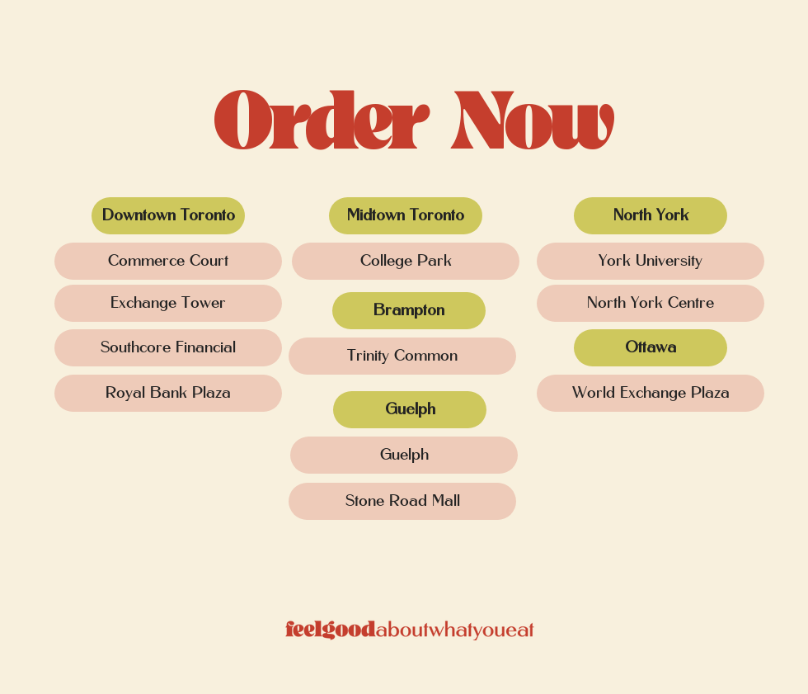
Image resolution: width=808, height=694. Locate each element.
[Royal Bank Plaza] (168, 393)
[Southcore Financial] (168, 347)
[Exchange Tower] (168, 303)
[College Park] (405, 261)
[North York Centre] (650, 303)
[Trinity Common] (402, 356)
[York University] (650, 261)
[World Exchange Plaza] (650, 393)
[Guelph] (404, 455)
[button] (168, 215)
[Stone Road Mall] (402, 501)
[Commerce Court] (168, 261)
